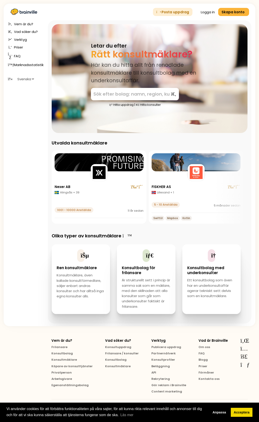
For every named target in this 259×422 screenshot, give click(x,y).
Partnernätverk (163, 353)
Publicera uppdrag (166, 347)
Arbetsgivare (61, 379)
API (153, 372)
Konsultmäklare (64, 360)
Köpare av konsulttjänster (72, 366)
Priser (203, 366)
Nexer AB (62, 186)
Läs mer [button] (127, 415)
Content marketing (166, 391)
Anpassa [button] (219, 412)
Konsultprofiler (163, 360)
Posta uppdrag (172, 12)
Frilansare (59, 347)
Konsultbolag (62, 353)
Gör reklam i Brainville (168, 385)
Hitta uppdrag (121, 105)
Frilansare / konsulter (122, 353)
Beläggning (160, 366)
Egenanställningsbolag (70, 385)
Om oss (204, 347)
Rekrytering (160, 379)
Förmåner (206, 372)
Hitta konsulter (148, 105)
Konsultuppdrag (118, 347)
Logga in (205, 12)
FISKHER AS (161, 186)
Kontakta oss (209, 379)
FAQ (202, 353)
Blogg (203, 360)
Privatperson (61, 372)
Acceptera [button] (242, 412)
